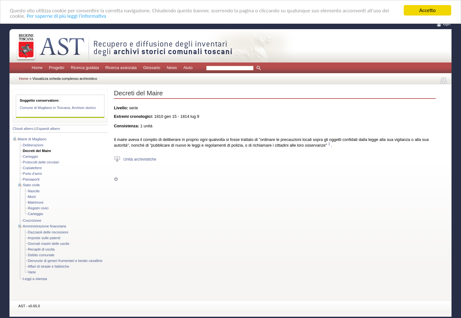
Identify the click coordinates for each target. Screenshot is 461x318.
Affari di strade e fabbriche (48, 266)
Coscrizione (32, 220)
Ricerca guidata (85, 67)
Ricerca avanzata (121, 67)
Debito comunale (41, 255)
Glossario (151, 67)
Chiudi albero (23, 128)
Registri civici (38, 208)
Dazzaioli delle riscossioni (48, 232)
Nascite (34, 191)
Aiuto (187, 67)
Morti (32, 197)
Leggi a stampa (35, 279)
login (447, 24)
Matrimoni (35, 202)
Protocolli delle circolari (41, 162)
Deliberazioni (33, 145)
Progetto (56, 67)
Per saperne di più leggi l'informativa (66, 16)
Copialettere (32, 168)
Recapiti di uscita (41, 249)
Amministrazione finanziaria (44, 226)
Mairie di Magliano (32, 139)
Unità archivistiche (139, 158)
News (172, 67)
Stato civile (31, 185)
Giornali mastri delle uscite (48, 243)
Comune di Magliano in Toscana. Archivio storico (58, 108)
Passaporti (31, 179)
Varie (32, 272)
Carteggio (30, 156)
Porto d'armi (32, 173)
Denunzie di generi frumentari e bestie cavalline (65, 261)
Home (37, 67)
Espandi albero (48, 128)
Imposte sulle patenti (44, 238)
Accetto (427, 10)
